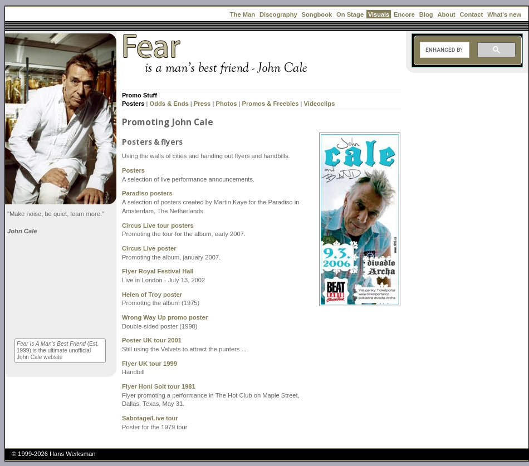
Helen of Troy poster (152, 294)
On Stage (350, 14)
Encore (404, 14)
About (446, 14)
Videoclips (319, 103)
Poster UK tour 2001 (152, 340)
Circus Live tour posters (158, 225)
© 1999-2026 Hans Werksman (53, 453)
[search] (443, 50)
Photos (226, 103)
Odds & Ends (168, 103)
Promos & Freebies (270, 103)
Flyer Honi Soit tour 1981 (158, 386)
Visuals (378, 14)
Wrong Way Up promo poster (165, 317)
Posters (133, 103)
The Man (242, 14)
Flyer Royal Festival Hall (158, 271)
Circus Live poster (149, 248)
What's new (504, 14)
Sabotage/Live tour (150, 418)
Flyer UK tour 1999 (149, 363)
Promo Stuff (139, 95)
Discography (278, 14)
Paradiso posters (147, 193)
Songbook (317, 14)
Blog (426, 14)
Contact (471, 14)
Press (202, 103)
